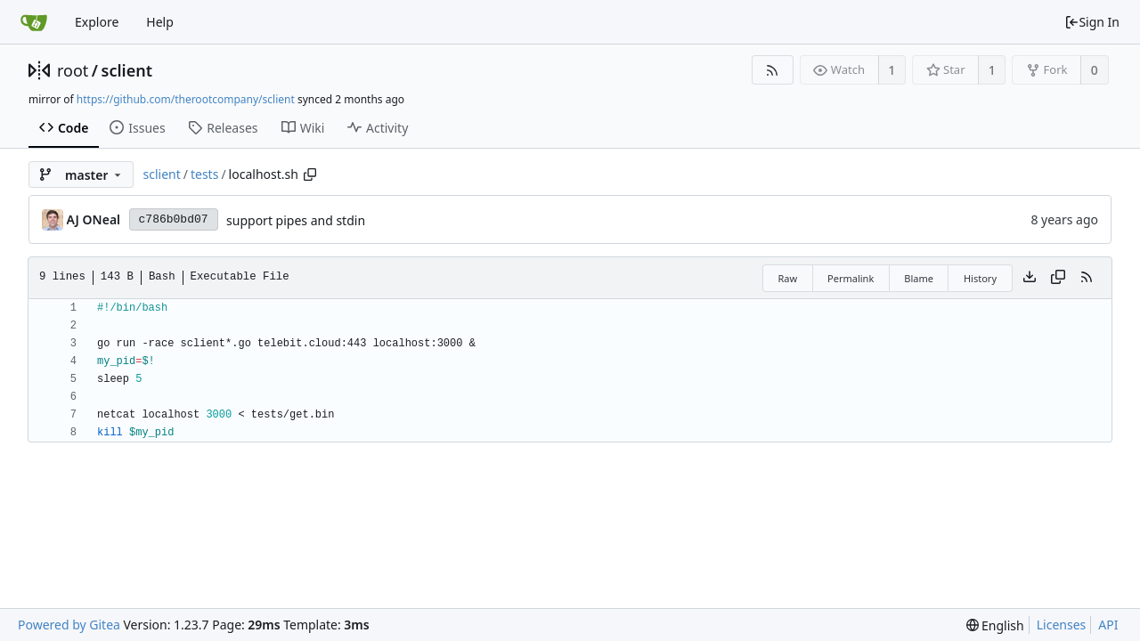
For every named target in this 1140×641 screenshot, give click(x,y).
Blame (918, 278)
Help (160, 21)
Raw (787, 278)
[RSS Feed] (773, 70)
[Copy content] (1058, 278)
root (72, 70)
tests (204, 174)
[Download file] (1029, 278)
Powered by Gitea (69, 624)
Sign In (1092, 21)
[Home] (34, 22)
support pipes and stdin (295, 220)
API (1108, 624)
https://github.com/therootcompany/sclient (186, 99)
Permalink (850, 278)
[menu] (995, 625)
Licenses (1062, 624)
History (980, 278)
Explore (96, 21)
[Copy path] (310, 174)
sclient (127, 70)
